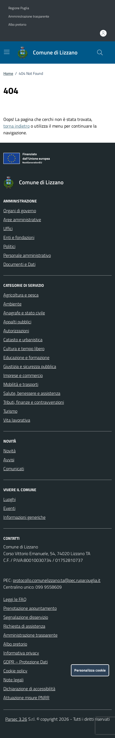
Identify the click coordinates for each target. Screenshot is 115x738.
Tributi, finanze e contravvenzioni (33, 402)
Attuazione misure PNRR (26, 697)
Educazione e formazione (26, 357)
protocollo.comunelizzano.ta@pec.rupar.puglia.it (56, 580)
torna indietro (16, 126)
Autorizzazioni (16, 330)
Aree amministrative (22, 219)
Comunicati (13, 468)
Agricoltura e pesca (21, 295)
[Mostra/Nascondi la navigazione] (6, 52)
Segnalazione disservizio (25, 617)
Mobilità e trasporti (20, 384)
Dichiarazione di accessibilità (29, 688)
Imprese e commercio (23, 375)
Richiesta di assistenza (24, 626)
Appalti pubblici (17, 321)
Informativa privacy (21, 652)
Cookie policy (15, 670)
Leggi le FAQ (15, 599)
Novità (9, 450)
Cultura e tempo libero (23, 348)
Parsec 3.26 (16, 719)
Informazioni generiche (24, 517)
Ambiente (12, 303)
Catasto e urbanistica (22, 339)
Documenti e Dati (19, 264)
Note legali (13, 679)
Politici (9, 246)
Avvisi (8, 459)
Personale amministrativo (27, 255)
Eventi (9, 508)
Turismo (10, 411)
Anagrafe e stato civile (24, 312)
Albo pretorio (17, 24)
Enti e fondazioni (18, 237)
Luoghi (9, 499)
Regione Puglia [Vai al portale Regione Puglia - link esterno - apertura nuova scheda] (18, 8)
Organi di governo (19, 210)
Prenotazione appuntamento (30, 608)
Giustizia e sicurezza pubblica (29, 366)
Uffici (8, 228)
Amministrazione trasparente (28, 16)
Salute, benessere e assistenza (31, 393)
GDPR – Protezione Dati (25, 661)
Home (8, 73)
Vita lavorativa (16, 420)
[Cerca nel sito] (100, 52)
